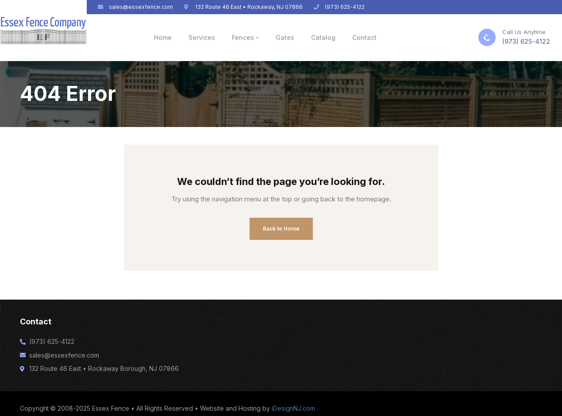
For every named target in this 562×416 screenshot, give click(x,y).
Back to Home (281, 228)
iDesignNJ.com (293, 408)
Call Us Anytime (524, 31)
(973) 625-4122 (526, 41)
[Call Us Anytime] (487, 37)
